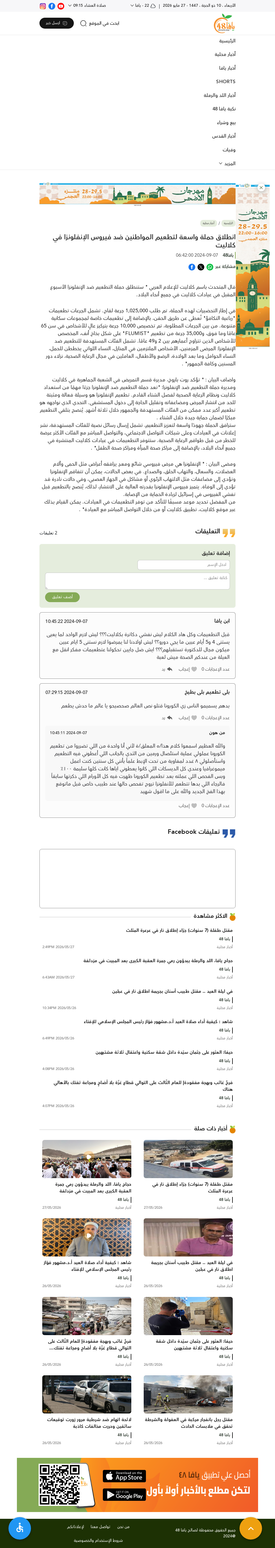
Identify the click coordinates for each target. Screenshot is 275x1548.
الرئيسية (227, 41)
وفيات (229, 150)
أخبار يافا (227, 68)
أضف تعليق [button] (62, 597)
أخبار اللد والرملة (220, 95)
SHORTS (226, 81)
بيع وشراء (226, 122)
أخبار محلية (225, 54)
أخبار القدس (224, 136)
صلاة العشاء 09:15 (89, 6)
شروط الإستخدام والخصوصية (98, 1541)
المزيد (229, 163)
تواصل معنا (100, 1527)
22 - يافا (145, 6)
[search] (99, 23)
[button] (261, 187)
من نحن (123, 1527)
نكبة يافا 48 (224, 109)
